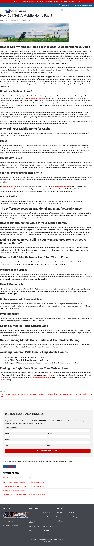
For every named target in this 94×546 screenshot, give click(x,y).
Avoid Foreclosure (47, 518)
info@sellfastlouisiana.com (84, 5)
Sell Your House (48, 526)
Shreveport (59, 517)
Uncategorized (24, 20)
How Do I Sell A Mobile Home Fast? (14, 490)
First (6, 446)
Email (50, 433)
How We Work (47, 513)
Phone (7, 433)
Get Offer (47, 530)
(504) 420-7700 (8, 522)
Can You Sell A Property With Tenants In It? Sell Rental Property (23, 482)
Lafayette (59, 513)
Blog (30, 530)
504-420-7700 (75, 1)
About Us (32, 522)
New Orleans (60, 521)
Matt (2, 20)
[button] (61, 10)
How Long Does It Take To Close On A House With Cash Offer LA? (24, 495)
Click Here (9, 466)
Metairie (71, 513)
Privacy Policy (47, 541)
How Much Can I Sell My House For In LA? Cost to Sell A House (23, 486)
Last (49, 446)
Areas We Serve (34, 526)
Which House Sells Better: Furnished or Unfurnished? (20, 478)
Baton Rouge (73, 517)
